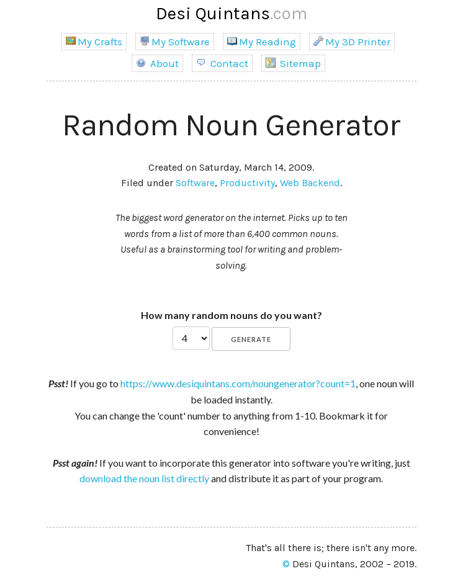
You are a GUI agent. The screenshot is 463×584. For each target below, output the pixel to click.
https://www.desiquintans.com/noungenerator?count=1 (238, 383)
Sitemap (293, 63)
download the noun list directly (144, 478)
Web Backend (310, 183)
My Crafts (94, 41)
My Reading (261, 41)
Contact (222, 63)
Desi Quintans (231, 13)
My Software (175, 41)
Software (195, 183)
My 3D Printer (351, 41)
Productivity (247, 183)
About (157, 63)
